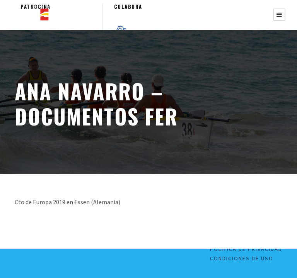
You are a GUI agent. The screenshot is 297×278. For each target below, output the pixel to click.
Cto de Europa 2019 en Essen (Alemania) (67, 202)
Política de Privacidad (246, 249)
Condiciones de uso (241, 258)
